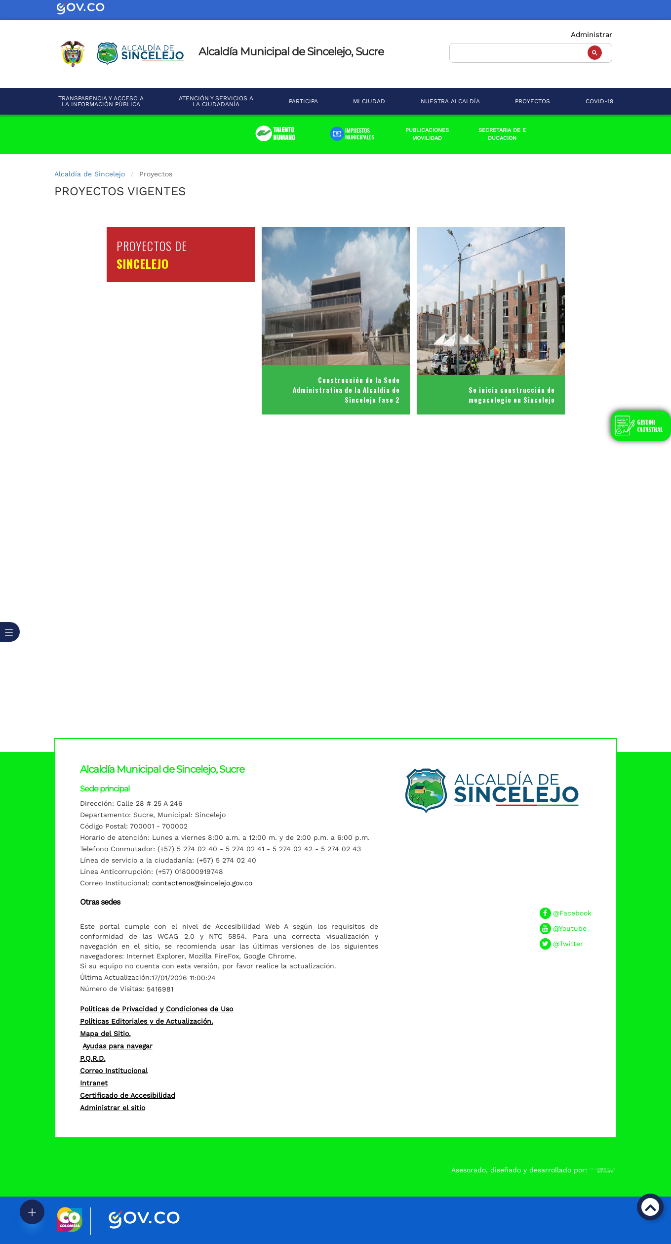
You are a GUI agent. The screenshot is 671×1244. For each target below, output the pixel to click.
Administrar (591, 34)
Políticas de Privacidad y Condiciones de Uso (156, 1009)
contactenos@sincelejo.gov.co (202, 883)
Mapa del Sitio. (105, 1033)
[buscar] (530, 51)
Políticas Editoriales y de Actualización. (146, 1021)
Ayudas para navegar (117, 1046)
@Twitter (568, 944)
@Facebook (572, 913)
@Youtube (570, 928)
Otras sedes (100, 902)
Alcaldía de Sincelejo (89, 174)
